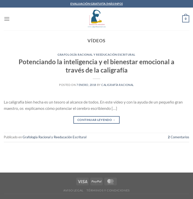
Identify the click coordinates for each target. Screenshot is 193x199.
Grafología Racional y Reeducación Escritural (96, 54)
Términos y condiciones (107, 190)
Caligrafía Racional (117, 84)
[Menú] (7, 19)
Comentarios (178, 137)
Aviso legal (73, 190)
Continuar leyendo (96, 119)
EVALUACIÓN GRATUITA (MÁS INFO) (96, 4)
